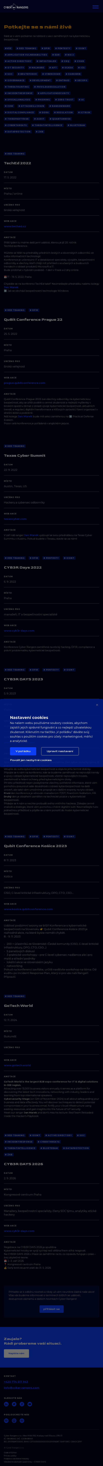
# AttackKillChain (31, 106)
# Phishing (42, 99)
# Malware (36, 67)
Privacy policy (10, 1456)
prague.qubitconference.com (24, 382)
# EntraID (63, 80)
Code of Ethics (10, 1452)
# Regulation (63, 112)
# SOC (9, 74)
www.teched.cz (15, 226)
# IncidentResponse (18, 93)
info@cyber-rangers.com (21, 1387)
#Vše (8, 48)
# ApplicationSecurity (53, 93)
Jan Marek (11, 287)
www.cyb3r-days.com (19, 630)
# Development (40, 80)
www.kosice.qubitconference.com (28, 909)
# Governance (15, 80)
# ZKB (39, 132)
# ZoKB (79, 61)
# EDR (56, 55)
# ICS (81, 67)
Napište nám (16, 1353)
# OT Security (14, 67)
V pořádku (23, 751)
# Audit (39, 119)
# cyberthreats (16, 125)
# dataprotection (18, 132)
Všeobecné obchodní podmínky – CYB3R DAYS (25, 1462)
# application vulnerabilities (26, 55)
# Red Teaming (26, 48)
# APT (53, 67)
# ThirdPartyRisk (17, 119)
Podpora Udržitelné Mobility (16, 1459)
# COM (9, 106)
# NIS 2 (69, 55)
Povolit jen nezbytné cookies (31, 760)
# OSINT (81, 48)
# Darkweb (73, 74)
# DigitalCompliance (19, 112)
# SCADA (67, 67)
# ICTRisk (84, 112)
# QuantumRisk (60, 119)
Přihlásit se (51, 1309)
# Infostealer (46, 61)
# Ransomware (59, 106)
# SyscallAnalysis (17, 99)
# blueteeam (76, 125)
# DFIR (46, 48)
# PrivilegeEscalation (49, 87)
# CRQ (65, 61)
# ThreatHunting (17, 87)
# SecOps (81, 80)
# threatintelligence (47, 125)
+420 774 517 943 (16, 1381)
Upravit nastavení (60, 751)
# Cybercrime (51, 74)
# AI (81, 99)
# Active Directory (18, 61)
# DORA (44, 112)
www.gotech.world (17, 1065)
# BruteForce (27, 74)
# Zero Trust (64, 99)
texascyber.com (15, 518)
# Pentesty (63, 48)
